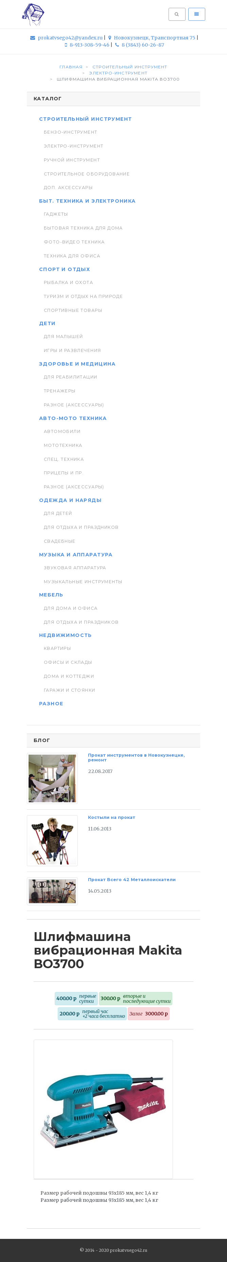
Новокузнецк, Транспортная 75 (152, 38)
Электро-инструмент (73, 146)
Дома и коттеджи (69, 676)
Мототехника (63, 445)
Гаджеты (56, 214)
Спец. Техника (64, 459)
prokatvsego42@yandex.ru (67, 38)
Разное (51, 704)
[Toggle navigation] (196, 14)
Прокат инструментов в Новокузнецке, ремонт (136, 757)
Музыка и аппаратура (76, 555)
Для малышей (63, 336)
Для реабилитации (71, 377)
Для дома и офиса (71, 608)
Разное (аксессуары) (74, 404)
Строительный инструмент (85, 119)
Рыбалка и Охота (68, 282)
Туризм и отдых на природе (83, 296)
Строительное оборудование (87, 173)
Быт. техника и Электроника (87, 201)
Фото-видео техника (74, 242)
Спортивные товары (73, 310)
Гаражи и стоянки (69, 690)
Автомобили (62, 431)
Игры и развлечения (72, 350)
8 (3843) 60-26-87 (139, 45)
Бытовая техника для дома (83, 228)
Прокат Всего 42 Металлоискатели (132, 879)
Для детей (58, 513)
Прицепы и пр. (64, 472)
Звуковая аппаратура (75, 567)
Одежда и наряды (70, 500)
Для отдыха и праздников (81, 527)
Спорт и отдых (64, 269)
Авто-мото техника (73, 418)
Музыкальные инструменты (83, 581)
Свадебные (60, 541)
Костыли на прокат (111, 817)
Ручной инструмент (72, 160)
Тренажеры (60, 390)
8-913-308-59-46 (87, 45)
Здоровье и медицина (77, 364)
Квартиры (57, 648)
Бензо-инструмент (71, 132)
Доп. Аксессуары (68, 187)
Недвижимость (65, 635)
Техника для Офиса (72, 255)
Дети (47, 323)
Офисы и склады (68, 662)
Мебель (51, 595)
